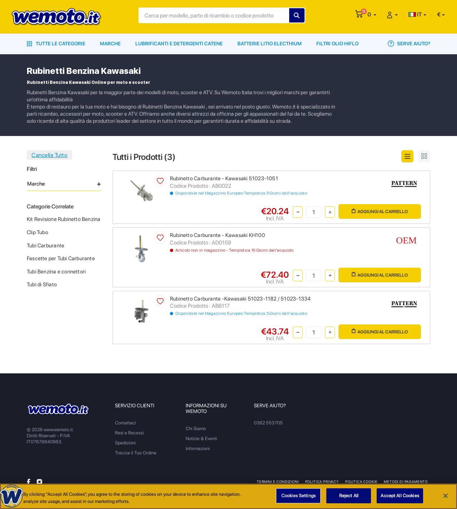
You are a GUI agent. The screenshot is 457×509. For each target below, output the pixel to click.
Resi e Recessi (129, 432)
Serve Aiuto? (409, 43)
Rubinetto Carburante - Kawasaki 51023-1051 (224, 178)
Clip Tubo (37, 232)
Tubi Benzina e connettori (56, 271)
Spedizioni (125, 442)
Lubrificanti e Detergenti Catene (179, 43)
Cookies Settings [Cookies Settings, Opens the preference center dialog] (298, 495)
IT (415, 14)
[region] (228, 496)
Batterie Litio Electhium (269, 43)
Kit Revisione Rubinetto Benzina (64, 219)
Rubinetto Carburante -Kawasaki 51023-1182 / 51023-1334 (240, 299)
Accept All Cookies (400, 495)
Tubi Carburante (45, 245)
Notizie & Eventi (201, 438)
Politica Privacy (322, 481)
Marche (110, 43)
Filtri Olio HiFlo (337, 43)
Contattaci (125, 422)
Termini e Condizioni (278, 481)
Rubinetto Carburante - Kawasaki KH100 (217, 235)
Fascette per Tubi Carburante (61, 258)
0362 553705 (268, 422)
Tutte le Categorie (56, 43)
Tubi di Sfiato (42, 284)
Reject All (348, 495)
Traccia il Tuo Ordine (135, 452)
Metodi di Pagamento (406, 481)
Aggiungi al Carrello (380, 211)
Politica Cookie (361, 481)
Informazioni (198, 448)
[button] (371, 14)
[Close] (445, 496)
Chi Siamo (196, 428)
